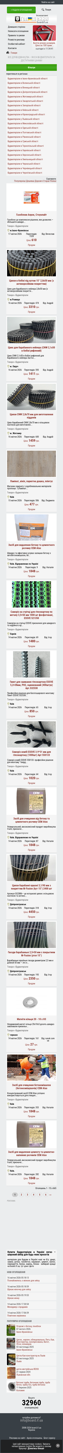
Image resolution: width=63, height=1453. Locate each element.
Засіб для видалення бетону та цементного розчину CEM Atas (31, 546)
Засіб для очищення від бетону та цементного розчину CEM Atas (31, 820)
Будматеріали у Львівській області (23, 119)
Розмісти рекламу (16, 39)
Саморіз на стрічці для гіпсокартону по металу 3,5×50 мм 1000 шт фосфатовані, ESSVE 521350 (31, 615)
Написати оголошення (18, 31)
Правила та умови (16, 35)
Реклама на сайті (17, 1438)
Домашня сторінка (16, 27)
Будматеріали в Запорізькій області (24, 105)
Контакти (12, 48)
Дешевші (30, 181)
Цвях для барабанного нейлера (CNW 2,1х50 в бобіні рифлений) (31, 349)
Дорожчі (39, 181)
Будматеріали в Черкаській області (24, 163)
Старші (46, 181)
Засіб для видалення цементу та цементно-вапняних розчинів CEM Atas (31, 1153)
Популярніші (20, 181)
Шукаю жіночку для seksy (19, 1289)
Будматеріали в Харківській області (24, 150)
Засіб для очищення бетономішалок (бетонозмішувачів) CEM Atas (31, 1087)
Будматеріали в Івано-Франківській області (28, 78)
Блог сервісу (49, 1438)
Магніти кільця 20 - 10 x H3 (31, 1019)
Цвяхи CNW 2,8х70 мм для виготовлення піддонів (31, 416)
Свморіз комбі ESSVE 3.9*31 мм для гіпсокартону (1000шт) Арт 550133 (31, 753)
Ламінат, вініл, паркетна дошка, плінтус (31, 481)
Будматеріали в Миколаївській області (25, 123)
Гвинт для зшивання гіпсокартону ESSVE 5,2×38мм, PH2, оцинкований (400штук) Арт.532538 (31, 685)
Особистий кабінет (16, 44)
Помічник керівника (16, 1315)
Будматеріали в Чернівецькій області (25, 168)
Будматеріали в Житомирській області (25, 96)
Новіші (53, 181)
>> (50, 1194)
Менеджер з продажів (17, 1307)
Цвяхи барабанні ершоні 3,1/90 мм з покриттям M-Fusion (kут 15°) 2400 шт (31, 887)
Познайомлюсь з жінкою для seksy (23, 1280)
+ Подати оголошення (21, 10)
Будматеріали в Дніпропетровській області (27, 92)
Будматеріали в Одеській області (23, 128)
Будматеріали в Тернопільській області (26, 146)
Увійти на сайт (48, 2)
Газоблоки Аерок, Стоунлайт (31, 214)
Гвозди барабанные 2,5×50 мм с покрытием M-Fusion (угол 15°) (31, 954)
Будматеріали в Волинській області (24, 83)
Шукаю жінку (13, 1298)
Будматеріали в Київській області (23, 110)
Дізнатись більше (36, 1448)
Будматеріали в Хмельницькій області (25, 159)
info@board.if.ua (31, 1420)
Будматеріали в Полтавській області (24, 132)
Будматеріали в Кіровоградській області (26, 114)
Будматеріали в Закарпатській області (25, 101)
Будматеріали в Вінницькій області (24, 87)
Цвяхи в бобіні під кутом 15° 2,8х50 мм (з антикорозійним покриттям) (31, 282)
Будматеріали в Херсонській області (24, 155)
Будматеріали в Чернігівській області (25, 173)
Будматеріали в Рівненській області (24, 137)
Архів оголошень (34, 1438)
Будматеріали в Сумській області (23, 141)
